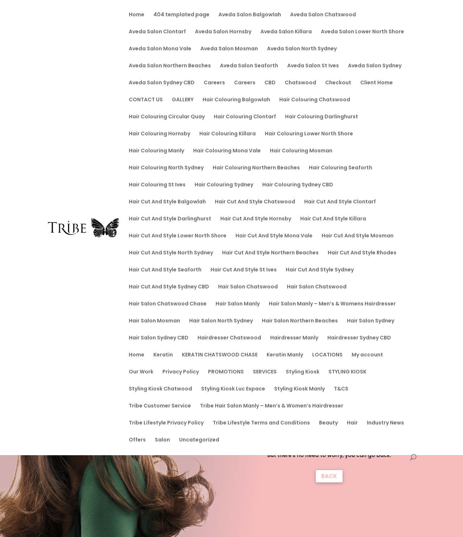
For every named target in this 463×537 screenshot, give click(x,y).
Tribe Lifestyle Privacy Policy (166, 423)
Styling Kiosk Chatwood (160, 389)
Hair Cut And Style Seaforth (165, 270)
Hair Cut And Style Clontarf (340, 202)
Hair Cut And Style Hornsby (255, 219)
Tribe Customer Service (160, 406)
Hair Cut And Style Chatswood (255, 202)
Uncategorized (199, 440)
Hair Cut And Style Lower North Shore (177, 236)
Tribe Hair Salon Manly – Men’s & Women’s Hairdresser (271, 406)
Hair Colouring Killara (227, 134)
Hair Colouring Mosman (301, 151)
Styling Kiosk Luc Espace (233, 389)
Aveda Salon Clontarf (157, 32)
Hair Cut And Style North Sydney (171, 253)
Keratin (163, 355)
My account (367, 355)
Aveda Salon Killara (286, 32)
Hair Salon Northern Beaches (300, 321)
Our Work (141, 372)
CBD (270, 83)
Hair (352, 423)
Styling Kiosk (302, 372)
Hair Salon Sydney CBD (158, 338)
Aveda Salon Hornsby (223, 32)
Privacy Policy (180, 372)
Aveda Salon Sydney (375, 66)
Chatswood (300, 83)
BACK (329, 476)
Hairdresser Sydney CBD (359, 338)
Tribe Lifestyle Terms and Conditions (261, 423)
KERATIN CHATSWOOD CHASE (220, 355)
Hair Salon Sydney (370, 321)
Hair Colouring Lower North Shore (309, 134)
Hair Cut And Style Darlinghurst (170, 219)
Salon (162, 440)
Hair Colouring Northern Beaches (256, 168)
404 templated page (181, 15)
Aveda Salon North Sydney (302, 49)
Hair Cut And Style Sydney (320, 270)
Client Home (376, 83)
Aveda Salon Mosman (229, 49)
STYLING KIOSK (347, 372)
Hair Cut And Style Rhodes (362, 253)
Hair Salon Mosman (154, 321)
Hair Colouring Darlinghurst (321, 117)
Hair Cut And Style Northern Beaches (270, 253)
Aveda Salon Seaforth (249, 66)
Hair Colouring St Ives (157, 185)
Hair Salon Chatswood (248, 287)
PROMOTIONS (226, 372)
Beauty (328, 423)
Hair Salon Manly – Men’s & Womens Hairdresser (332, 304)
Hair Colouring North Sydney (166, 168)
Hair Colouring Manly (156, 151)
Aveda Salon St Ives (313, 66)
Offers (137, 440)
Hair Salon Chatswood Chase (168, 304)
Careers (214, 83)
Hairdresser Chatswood (229, 338)
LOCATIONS (327, 355)
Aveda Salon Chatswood (323, 15)
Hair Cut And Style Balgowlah (167, 202)
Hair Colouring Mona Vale (227, 151)
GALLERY (183, 100)
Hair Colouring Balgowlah (236, 100)
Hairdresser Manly (294, 338)
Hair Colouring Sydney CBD (297, 185)
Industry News (385, 423)
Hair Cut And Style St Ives (244, 270)
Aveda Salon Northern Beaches (170, 66)
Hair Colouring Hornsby (159, 134)
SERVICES (265, 372)
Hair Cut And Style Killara (333, 219)
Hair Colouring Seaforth (340, 168)
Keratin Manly (285, 355)
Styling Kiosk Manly (299, 389)
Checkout (338, 83)
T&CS (341, 389)
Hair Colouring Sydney (224, 185)
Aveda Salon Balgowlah (249, 15)
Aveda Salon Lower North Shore (362, 32)
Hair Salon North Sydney (221, 321)
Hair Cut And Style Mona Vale (274, 236)
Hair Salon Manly (238, 304)
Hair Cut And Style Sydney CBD (169, 287)
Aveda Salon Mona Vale (160, 49)
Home (136, 15)
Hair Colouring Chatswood (314, 100)
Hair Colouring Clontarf (245, 117)
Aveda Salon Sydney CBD (162, 83)
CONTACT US (146, 100)
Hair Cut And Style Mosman (358, 236)
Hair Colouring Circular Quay (167, 117)
